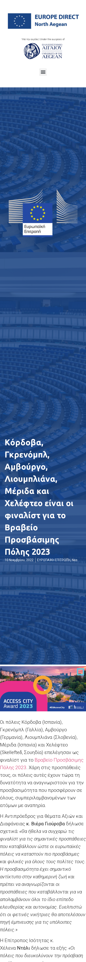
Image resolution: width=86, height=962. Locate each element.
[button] (43, 72)
